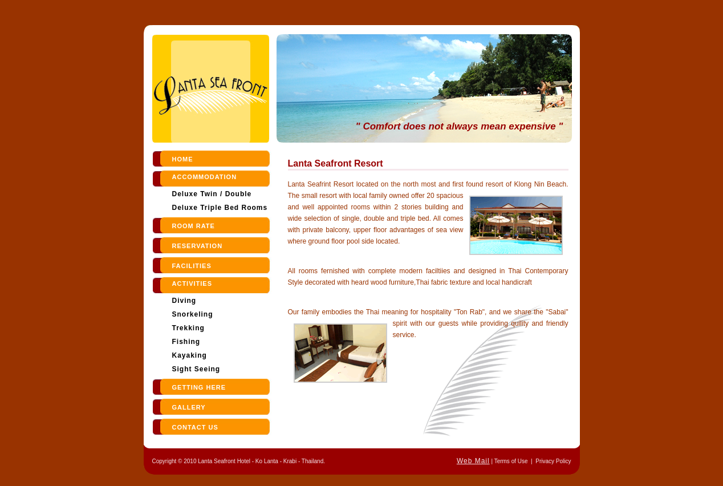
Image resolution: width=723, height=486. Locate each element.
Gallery (189, 407)
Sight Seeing (196, 369)
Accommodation (204, 176)
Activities (192, 283)
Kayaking (189, 355)
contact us (195, 427)
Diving (184, 301)
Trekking (188, 328)
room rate (193, 225)
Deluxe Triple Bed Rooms (220, 208)
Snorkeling (192, 314)
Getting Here (199, 387)
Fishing (186, 342)
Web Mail (473, 461)
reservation (197, 245)
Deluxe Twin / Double (212, 194)
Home (182, 159)
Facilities (192, 265)
